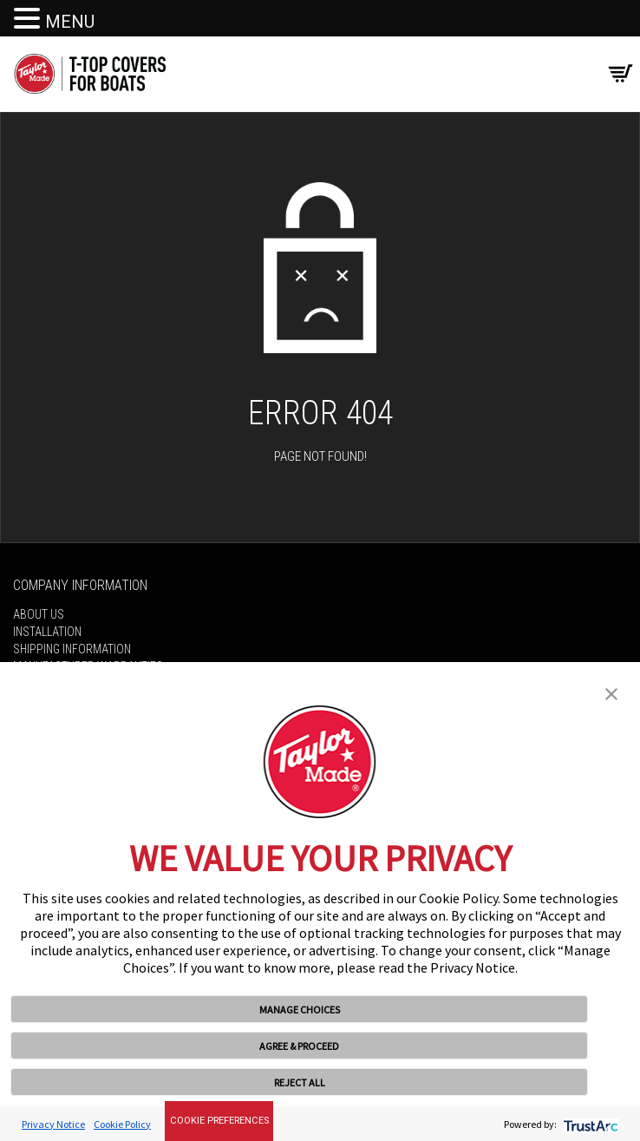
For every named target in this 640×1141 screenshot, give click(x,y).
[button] (611, 692)
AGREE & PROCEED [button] (299, 1045)
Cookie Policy (122, 1124)
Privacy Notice (53, 1124)
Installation (47, 632)
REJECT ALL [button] (299, 1082)
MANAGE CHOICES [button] (299, 1009)
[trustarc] (589, 1124)
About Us (38, 614)
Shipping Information (72, 649)
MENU (70, 21)
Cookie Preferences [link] (219, 1120)
